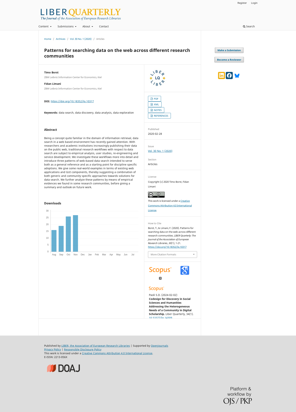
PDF (155, 98)
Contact (104, 26)
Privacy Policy (52, 349)
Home (47, 39)
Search (249, 26)
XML (156, 104)
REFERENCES (160, 115)
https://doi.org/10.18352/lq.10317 (72, 101)
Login (254, 3)
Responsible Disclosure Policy (82, 349)
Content (44, 26)
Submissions (66, 26)
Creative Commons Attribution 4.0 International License (170, 205)
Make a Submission (229, 50)
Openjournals (159, 345)
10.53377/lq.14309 (160, 318)
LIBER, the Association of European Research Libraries (95, 345)
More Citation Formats (163, 254)
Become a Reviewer (229, 59)
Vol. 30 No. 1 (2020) (81, 39)
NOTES (157, 110)
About (86, 26)
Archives (60, 39)
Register (242, 3)
